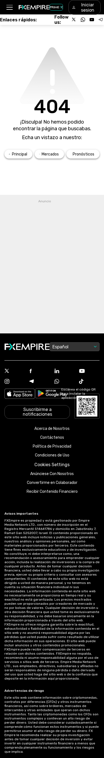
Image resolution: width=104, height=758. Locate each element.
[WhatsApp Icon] (64, 382)
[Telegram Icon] (39, 381)
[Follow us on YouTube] (91, 19)
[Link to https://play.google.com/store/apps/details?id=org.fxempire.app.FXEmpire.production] (52, 394)
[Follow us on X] (74, 19)
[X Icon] (14, 371)
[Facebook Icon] (39, 371)
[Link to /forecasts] (83, 154)
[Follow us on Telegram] (100, 19)
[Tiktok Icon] (89, 382)
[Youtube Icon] (89, 371)
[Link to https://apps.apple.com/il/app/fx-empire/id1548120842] (19, 394)
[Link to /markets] (49, 154)
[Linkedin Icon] (64, 371)
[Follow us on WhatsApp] (83, 19)
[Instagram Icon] (14, 382)
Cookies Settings (52, 464)
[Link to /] (18, 154)
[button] (9, 7)
